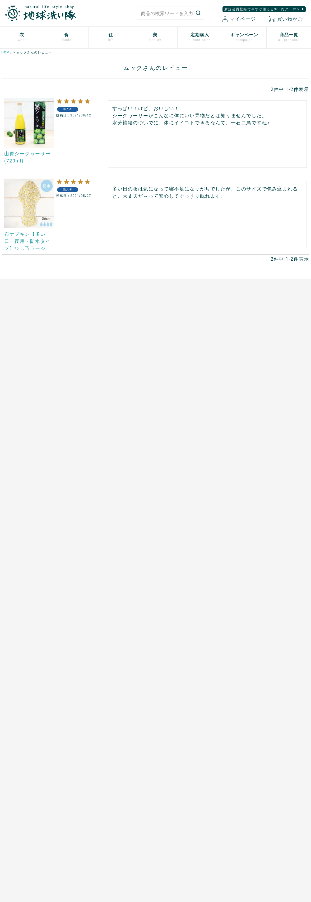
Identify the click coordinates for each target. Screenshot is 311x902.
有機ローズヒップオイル (102, 415)
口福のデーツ (92, 379)
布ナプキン (10, 351)
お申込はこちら (94, 512)
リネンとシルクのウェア (22, 415)
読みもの (168, 509)
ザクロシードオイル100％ (104, 424)
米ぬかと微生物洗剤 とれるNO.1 (191, 351)
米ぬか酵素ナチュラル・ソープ (28, 509)
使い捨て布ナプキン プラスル (28, 361)
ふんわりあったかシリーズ (24, 397)
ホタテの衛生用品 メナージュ (188, 379)
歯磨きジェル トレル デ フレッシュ (32, 537)
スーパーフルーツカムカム (104, 443)
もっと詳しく (155, 771)
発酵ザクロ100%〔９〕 (101, 388)
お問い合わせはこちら (78, 822)
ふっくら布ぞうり (16, 379)
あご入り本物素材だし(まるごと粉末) (114, 351)
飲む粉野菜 (90, 461)
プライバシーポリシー (249, 817)
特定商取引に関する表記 (252, 826)
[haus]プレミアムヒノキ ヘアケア (31, 564)
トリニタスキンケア (18, 546)
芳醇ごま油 (90, 452)
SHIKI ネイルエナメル (20, 610)
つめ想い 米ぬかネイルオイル (28, 592)
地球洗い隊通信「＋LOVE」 (185, 519)
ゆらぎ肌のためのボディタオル (28, 619)
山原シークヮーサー (98, 434)
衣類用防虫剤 (12, 424)
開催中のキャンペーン (180, 500)
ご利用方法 (90, 521)
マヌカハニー (92, 370)
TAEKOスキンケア (17, 555)
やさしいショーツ (16, 370)
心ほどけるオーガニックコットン (31, 388)
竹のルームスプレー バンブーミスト (195, 370)
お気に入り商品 (188, 844)
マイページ (239, 19)
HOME (6, 52)
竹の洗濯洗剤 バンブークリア (188, 361)
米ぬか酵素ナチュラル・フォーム (31, 528)
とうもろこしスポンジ (180, 397)
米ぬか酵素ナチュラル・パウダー (31, 519)
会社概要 (237, 835)
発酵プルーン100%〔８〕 (103, 397)
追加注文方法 (92, 530)
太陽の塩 (88, 361)
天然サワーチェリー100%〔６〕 (110, 406)
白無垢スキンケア (16, 500)
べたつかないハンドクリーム (26, 574)
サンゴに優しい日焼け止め (24, 601)
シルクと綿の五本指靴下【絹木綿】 (33, 406)
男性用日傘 (170, 406)
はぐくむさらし (174, 388)
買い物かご (286, 19)
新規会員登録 (186, 835)
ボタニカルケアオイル (20, 583)
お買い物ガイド (188, 817)
